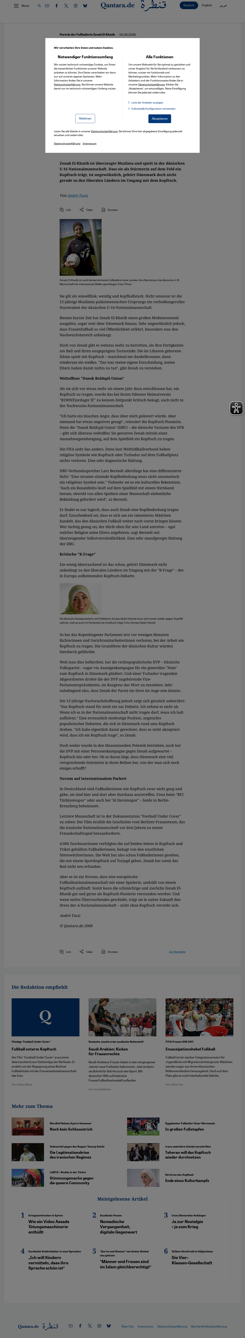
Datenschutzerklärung (67, 84)
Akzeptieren (160, 118)
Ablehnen (85, 118)
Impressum (89, 143)
